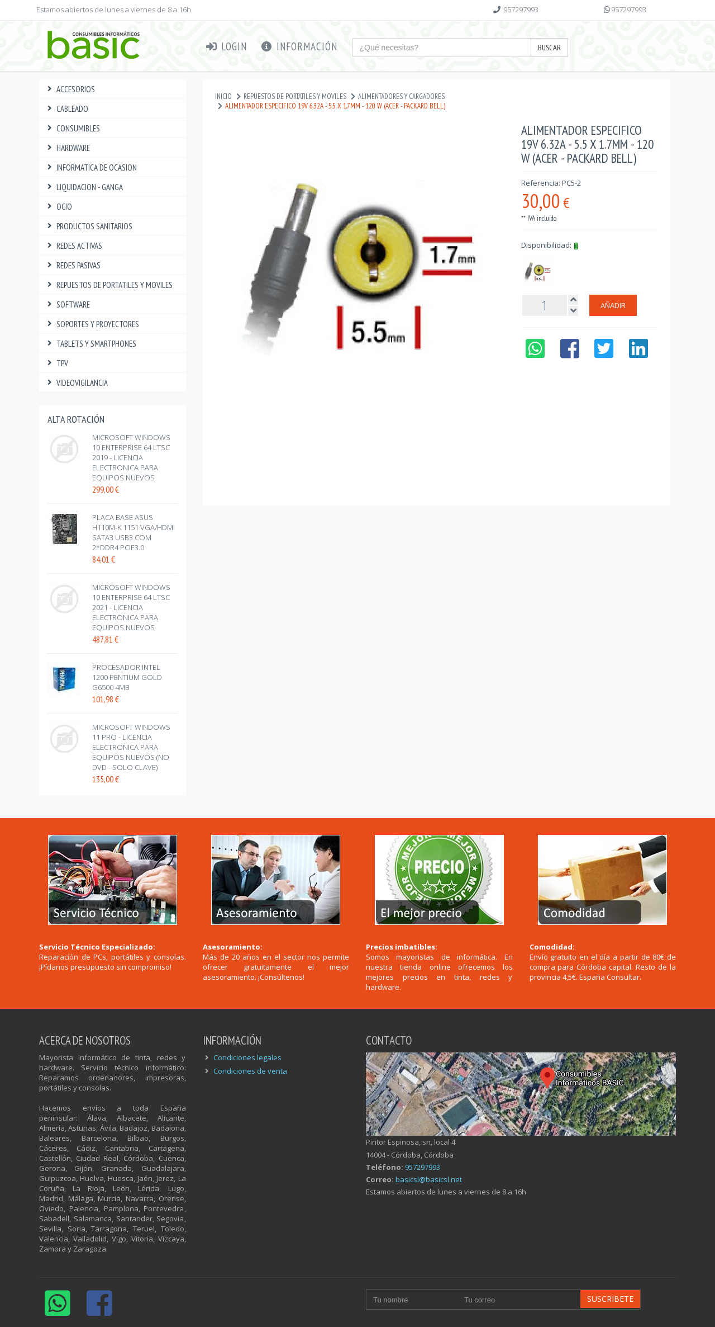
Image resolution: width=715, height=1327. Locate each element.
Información (298, 46)
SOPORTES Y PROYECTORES (92, 324)
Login (226, 46)
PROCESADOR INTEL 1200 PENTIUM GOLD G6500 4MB (127, 677)
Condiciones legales (247, 1057)
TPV (56, 363)
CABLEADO (66, 108)
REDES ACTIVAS (73, 245)
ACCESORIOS (70, 89)
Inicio (223, 96)
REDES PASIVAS (73, 265)
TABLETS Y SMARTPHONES (90, 343)
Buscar (549, 47)
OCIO (58, 206)
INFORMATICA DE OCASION (91, 167)
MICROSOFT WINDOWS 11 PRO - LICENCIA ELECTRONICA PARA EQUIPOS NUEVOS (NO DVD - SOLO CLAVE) (131, 747)
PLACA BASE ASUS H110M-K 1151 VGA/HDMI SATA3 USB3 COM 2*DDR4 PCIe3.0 (133, 532)
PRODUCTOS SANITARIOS (88, 226)
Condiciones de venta (250, 1071)
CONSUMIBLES (72, 128)
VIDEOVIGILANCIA (76, 382)
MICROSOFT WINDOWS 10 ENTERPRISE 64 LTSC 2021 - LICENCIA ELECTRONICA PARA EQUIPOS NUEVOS (131, 607)
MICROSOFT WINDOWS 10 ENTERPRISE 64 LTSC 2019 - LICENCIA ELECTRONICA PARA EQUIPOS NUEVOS (131, 457)
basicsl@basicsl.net (428, 1179)
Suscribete (610, 1298)
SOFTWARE (67, 304)
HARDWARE (67, 148)
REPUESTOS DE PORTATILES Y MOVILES (109, 285)
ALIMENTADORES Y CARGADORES (401, 96)
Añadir (613, 305)
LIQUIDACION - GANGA (84, 187)
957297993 (520, 9)
